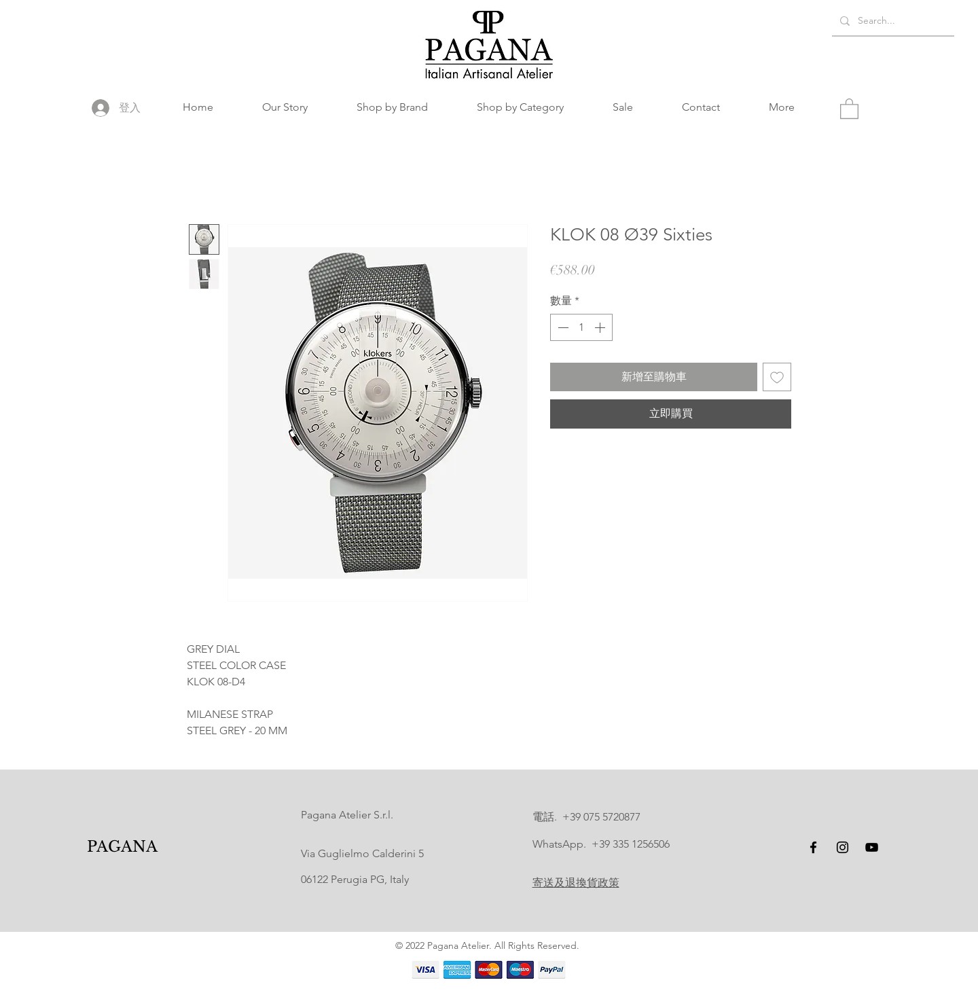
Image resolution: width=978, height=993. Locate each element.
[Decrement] (561, 327)
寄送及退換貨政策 (575, 882)
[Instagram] (842, 847)
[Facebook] (813, 847)
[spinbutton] (581, 327)
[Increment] (601, 327)
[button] (392, 107)
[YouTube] (872, 847)
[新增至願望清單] (777, 377)
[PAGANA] (122, 847)
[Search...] (892, 20)
